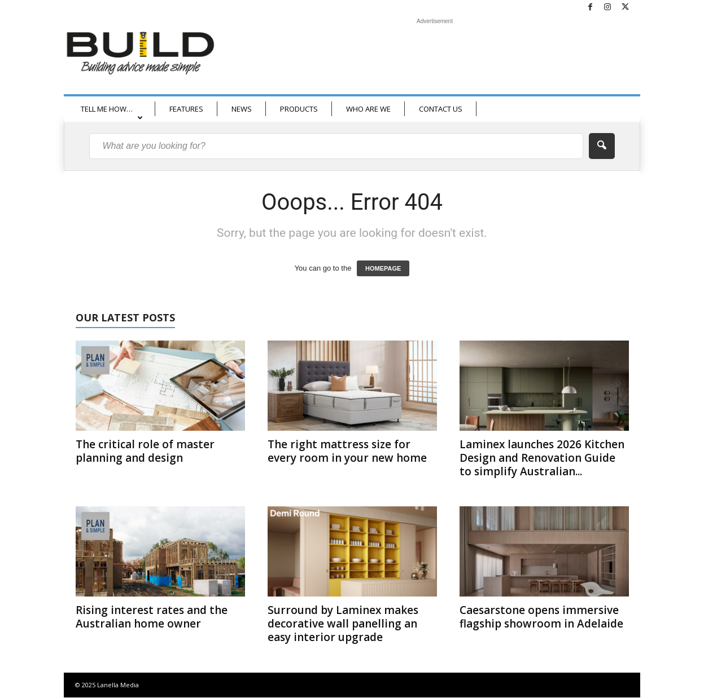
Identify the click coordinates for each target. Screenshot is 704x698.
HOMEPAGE (383, 268)
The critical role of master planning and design (145, 451)
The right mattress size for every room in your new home (347, 451)
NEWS (241, 109)
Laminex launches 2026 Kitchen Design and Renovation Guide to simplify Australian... (542, 458)
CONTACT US (440, 109)
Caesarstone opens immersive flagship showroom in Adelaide (541, 617)
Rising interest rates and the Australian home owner (152, 617)
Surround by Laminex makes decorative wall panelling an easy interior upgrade (343, 623)
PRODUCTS (299, 109)
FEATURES (186, 109)
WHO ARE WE (368, 109)
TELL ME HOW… (112, 112)
